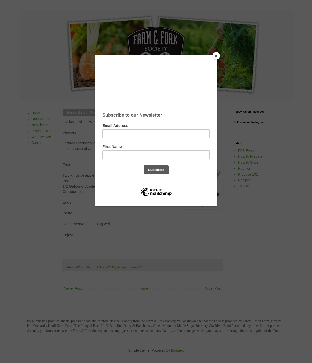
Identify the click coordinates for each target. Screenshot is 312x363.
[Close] (216, 56)
